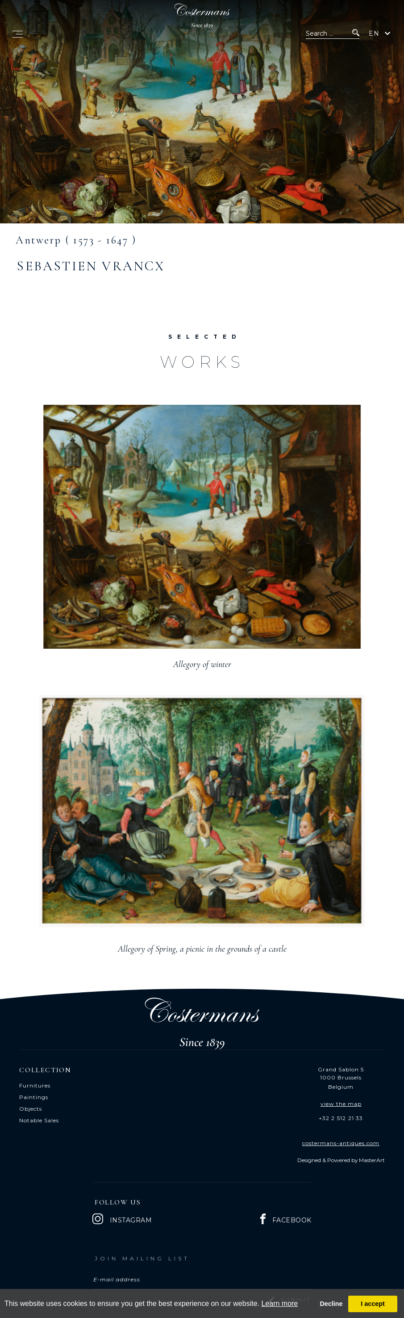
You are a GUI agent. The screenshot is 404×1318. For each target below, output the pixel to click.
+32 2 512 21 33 (341, 1118)
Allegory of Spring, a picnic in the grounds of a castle (202, 949)
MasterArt (372, 1160)
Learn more (279, 1303)
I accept (373, 1303)
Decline (331, 1303)
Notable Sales (39, 1120)
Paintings (33, 1097)
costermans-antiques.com (340, 1143)
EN (374, 33)
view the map (341, 1103)
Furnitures (34, 1085)
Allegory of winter (202, 664)
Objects (30, 1108)
